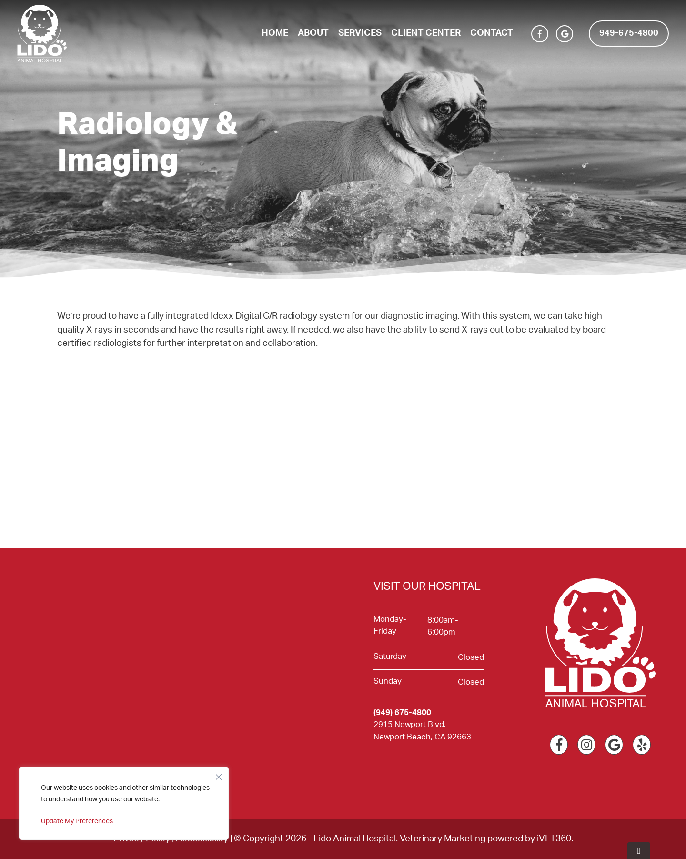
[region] (124, 803)
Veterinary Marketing (442, 838)
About (313, 33)
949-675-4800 (628, 33)
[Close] (218, 774)
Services (360, 33)
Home (275, 33)
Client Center (426, 33)
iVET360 (554, 838)
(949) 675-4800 (402, 712)
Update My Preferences (77, 821)
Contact (491, 33)
